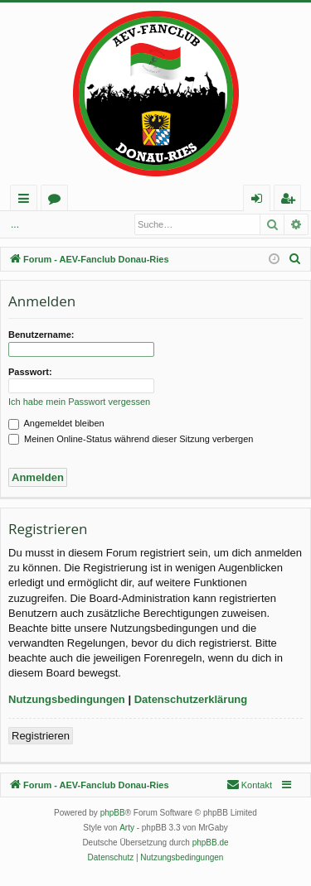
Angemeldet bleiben (56, 423)
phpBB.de (210, 842)
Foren (57, 200)
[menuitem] (295, 259)
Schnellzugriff (26, 200)
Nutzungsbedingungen (66, 699)
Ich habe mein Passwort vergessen (79, 402)
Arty (126, 827)
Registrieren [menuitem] (291, 200)
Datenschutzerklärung (191, 699)
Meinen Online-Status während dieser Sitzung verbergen (130, 439)
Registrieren (41, 736)
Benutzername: (41, 334)
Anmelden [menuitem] (261, 200)
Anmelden (41, 224)
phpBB (112, 812)
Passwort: (30, 372)
